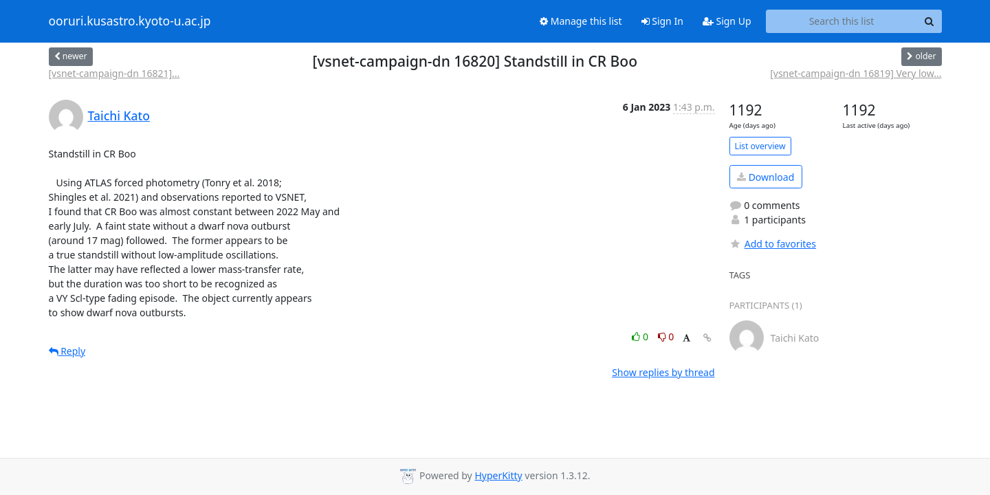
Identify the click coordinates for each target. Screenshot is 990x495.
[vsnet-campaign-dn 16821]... (114, 73)
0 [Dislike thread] (666, 336)
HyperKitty (498, 475)
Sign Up (727, 21)
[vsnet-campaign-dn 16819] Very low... (855, 73)
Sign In (662, 21)
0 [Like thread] (641, 336)
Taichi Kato (119, 115)
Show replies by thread (663, 372)
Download (765, 177)
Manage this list (581, 21)
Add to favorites (772, 243)
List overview (760, 146)
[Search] (929, 21)
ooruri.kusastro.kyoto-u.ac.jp (130, 21)
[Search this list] (842, 21)
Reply (67, 351)
